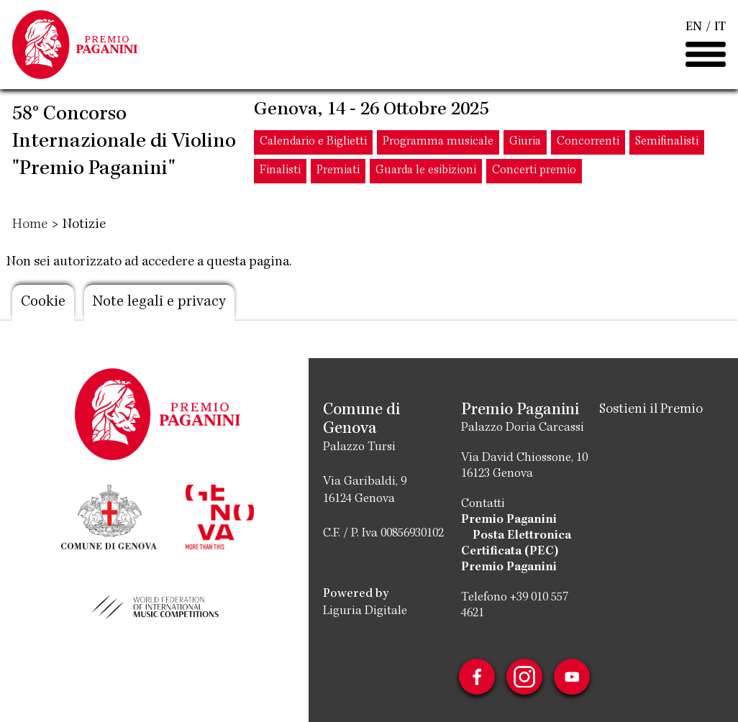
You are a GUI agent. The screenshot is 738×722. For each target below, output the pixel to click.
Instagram (524, 677)
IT (720, 27)
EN (693, 27)
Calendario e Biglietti (313, 142)
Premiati (338, 171)
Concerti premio (534, 171)
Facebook (477, 677)
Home (29, 225)
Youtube (572, 677)
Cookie (43, 303)
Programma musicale (438, 142)
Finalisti (280, 171)
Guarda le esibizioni (425, 171)
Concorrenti (588, 142)
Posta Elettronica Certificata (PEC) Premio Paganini (516, 551)
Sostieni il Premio (651, 410)
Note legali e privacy (159, 303)
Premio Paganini (509, 519)
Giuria (525, 142)
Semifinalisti (666, 142)
